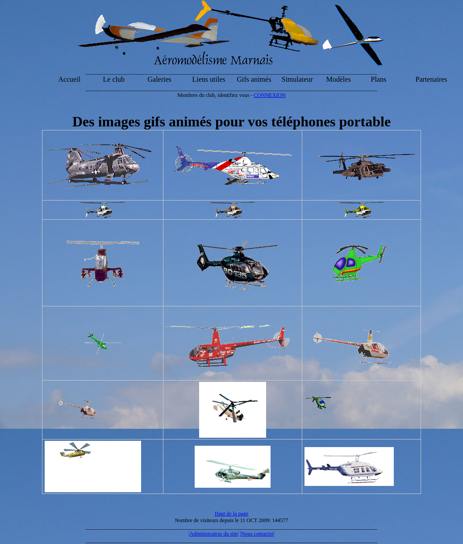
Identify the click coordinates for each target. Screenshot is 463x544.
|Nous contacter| (257, 534)
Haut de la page (231, 514)
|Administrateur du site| (213, 534)
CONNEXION (269, 95)
